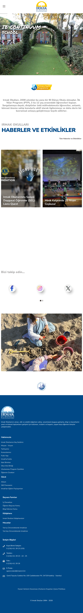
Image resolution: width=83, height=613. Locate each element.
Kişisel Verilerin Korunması (28, 589)
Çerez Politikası (59, 589)
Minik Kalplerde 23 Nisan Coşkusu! (60, 202)
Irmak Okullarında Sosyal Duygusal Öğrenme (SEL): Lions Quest (19, 200)
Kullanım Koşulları (46, 589)
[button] (40, 300)
